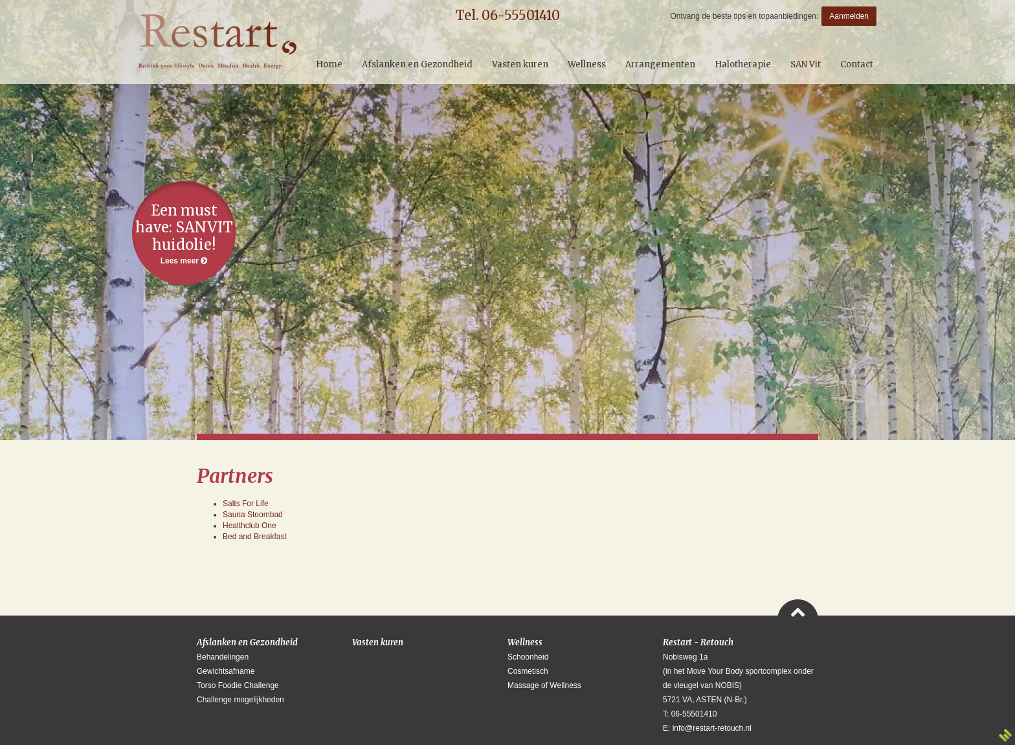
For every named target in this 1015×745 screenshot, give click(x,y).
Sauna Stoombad (253, 514)
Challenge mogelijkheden (240, 699)
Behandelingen (223, 657)
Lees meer (184, 233)
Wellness (525, 642)
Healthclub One (249, 525)
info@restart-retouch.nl (712, 728)
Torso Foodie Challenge (238, 685)
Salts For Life (246, 503)
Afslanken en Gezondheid (247, 642)
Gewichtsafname (225, 671)
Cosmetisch (528, 671)
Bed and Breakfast (255, 536)
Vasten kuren (377, 642)
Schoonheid (528, 657)
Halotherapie (743, 64)
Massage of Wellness (544, 685)
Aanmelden (849, 16)
